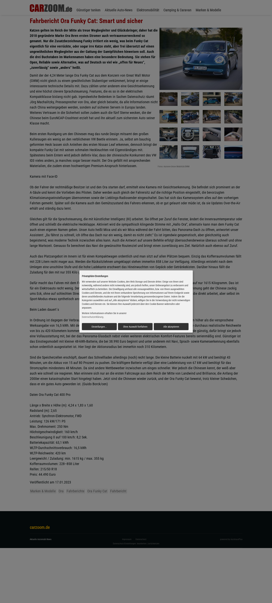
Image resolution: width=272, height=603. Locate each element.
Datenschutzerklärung (92, 317)
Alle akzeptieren (171, 326)
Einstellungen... (99, 326)
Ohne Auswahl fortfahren (135, 326)
